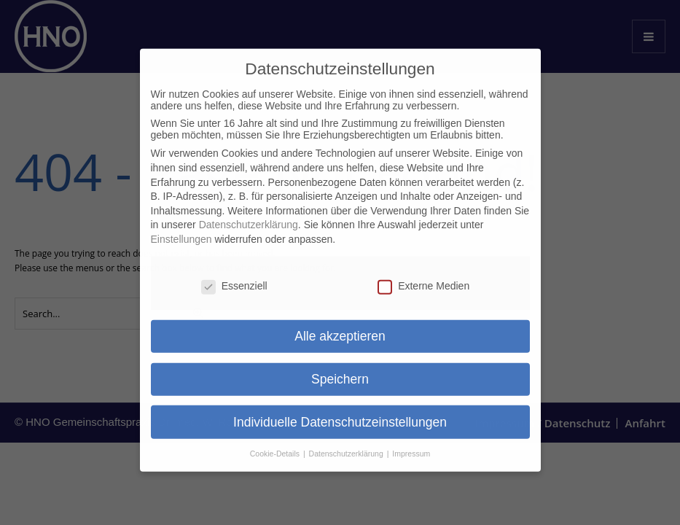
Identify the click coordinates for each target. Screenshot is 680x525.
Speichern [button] (340, 366)
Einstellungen (181, 227)
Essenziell (234, 273)
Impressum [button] (411, 442)
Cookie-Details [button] (276, 442)
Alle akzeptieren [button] (340, 323)
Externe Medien (423, 273)
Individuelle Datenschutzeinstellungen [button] (340, 409)
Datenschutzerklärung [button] (347, 442)
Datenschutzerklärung (248, 213)
